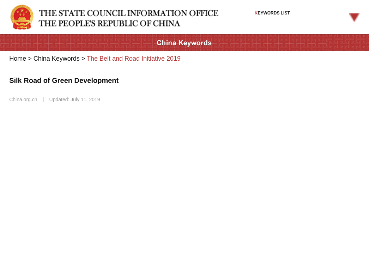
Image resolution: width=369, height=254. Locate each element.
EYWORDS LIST (307, 16)
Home (17, 58)
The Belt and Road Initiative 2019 (134, 58)
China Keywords (57, 58)
